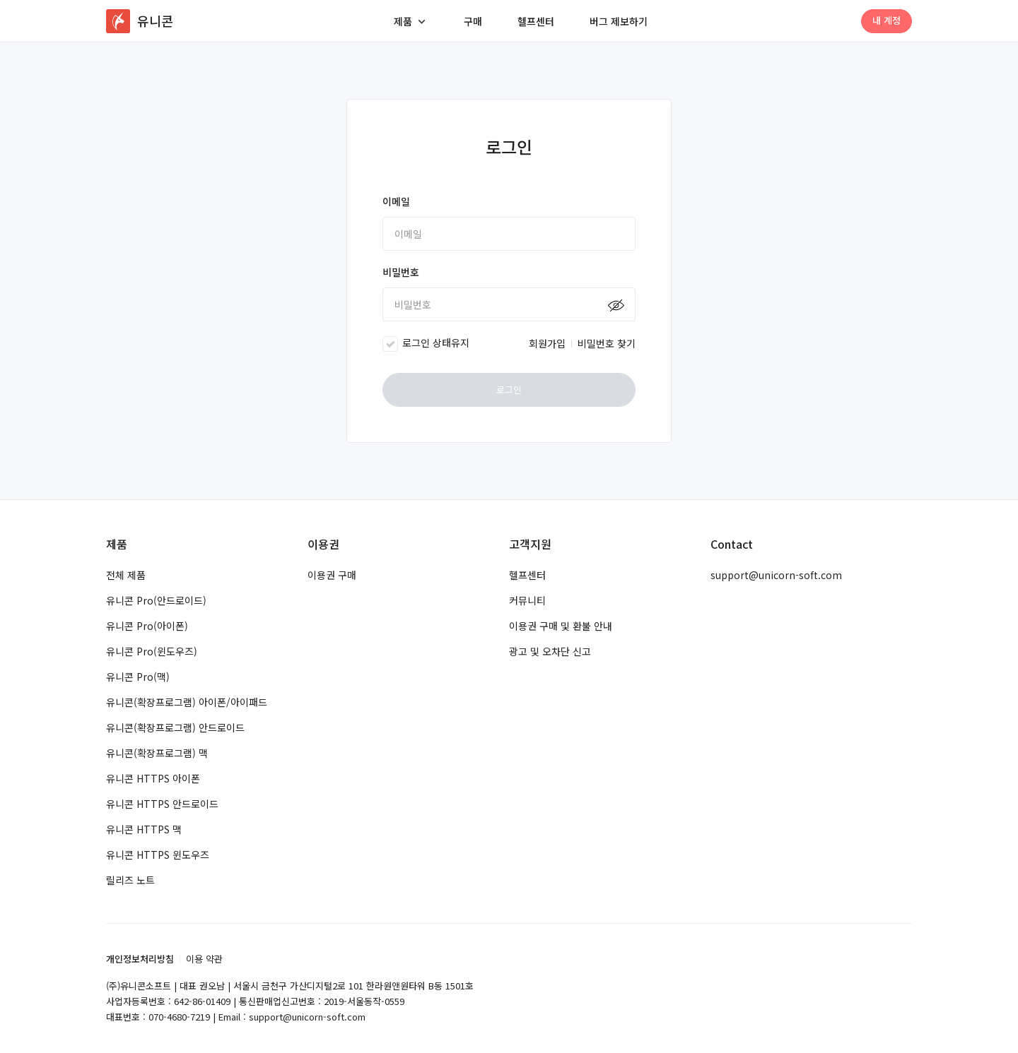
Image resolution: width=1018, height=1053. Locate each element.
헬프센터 (535, 21)
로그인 (509, 389)
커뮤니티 (527, 600)
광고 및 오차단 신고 (550, 651)
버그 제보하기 (619, 21)
